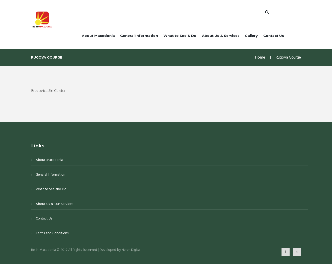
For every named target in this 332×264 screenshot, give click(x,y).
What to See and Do (51, 189)
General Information (139, 35)
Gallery (251, 35)
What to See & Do (179, 35)
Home (260, 57)
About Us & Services (221, 35)
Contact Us (273, 35)
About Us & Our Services (54, 204)
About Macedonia (98, 35)
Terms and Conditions (52, 233)
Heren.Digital (131, 250)
